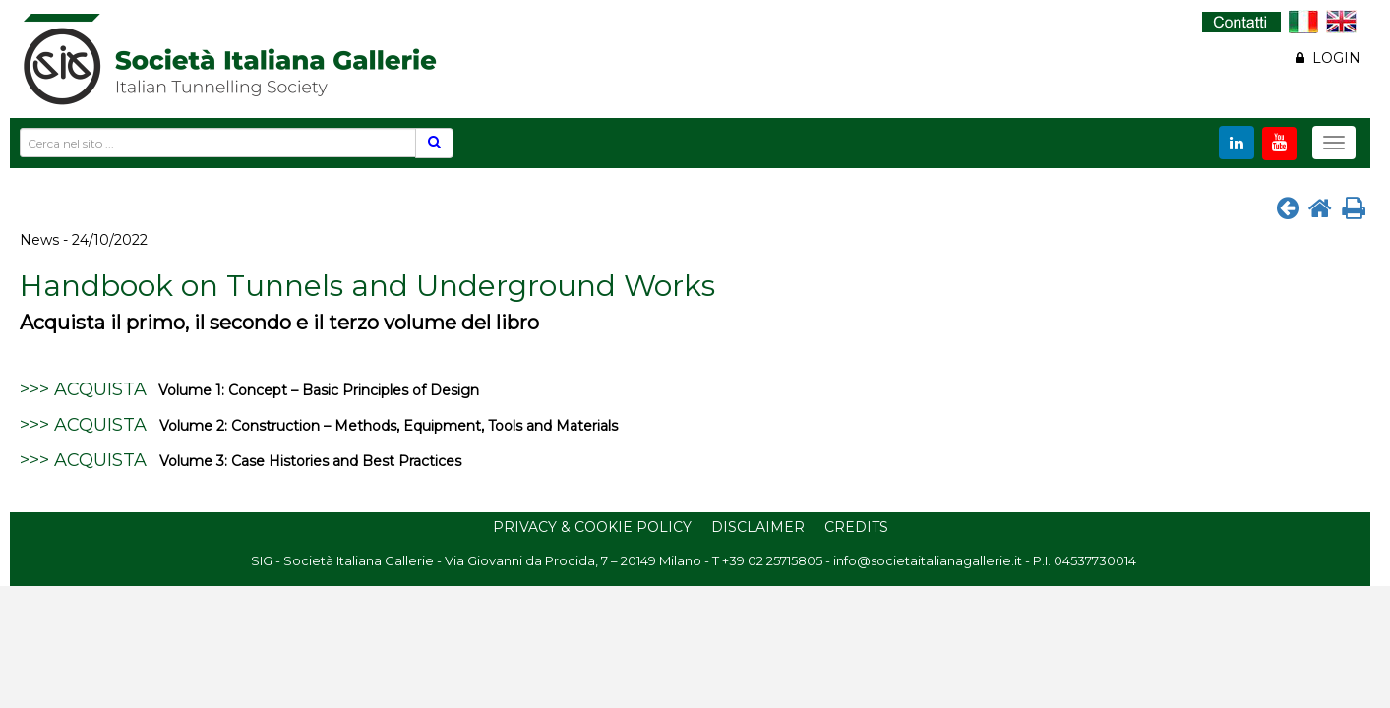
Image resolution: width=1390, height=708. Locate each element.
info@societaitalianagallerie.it (927, 560)
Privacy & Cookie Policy (592, 527)
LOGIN (1328, 58)
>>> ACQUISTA (83, 389)
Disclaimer (758, 527)
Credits (856, 527)
